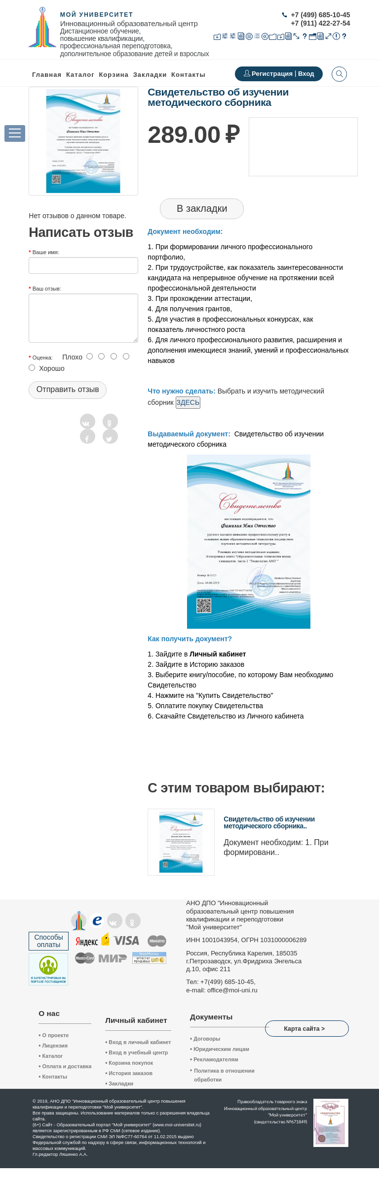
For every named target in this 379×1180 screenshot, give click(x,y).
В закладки (202, 208)
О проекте (53, 1035)
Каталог (80, 74)
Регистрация (273, 73)
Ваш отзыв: (47, 289)
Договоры (205, 1039)
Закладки (119, 1083)
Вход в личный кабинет (138, 1042)
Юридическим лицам (219, 1049)
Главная (47, 74)
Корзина (113, 74)
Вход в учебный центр (136, 1052)
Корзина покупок (129, 1063)
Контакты (188, 74)
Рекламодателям (214, 1059)
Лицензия (53, 1046)
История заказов (128, 1073)
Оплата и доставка (64, 1066)
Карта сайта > (304, 1028)
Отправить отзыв (68, 389)
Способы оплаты (48, 941)
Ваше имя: (46, 252)
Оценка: (43, 358)
